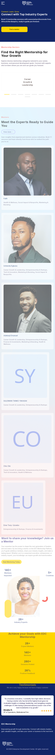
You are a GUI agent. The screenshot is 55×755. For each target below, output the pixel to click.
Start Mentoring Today (11, 556)
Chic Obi (7, 472)
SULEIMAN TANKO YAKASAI (15, 407)
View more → (8, 138)
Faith (5, 204)
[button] (6, 88)
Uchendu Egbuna (10, 272)
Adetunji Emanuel (11, 341)
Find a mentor (14, 28)
